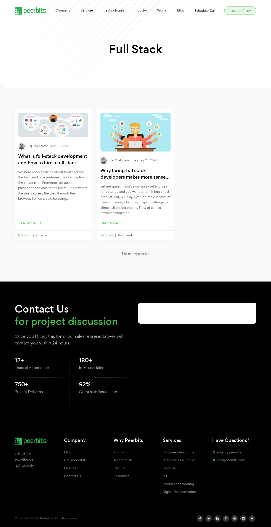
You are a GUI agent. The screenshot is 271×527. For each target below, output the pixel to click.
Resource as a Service (179, 460)
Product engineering (178, 484)
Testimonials (122, 460)
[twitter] (208, 518)
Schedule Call (205, 10)
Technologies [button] (114, 10)
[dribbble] (234, 518)
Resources (121, 476)
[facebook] (200, 518)
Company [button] (62, 10)
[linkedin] (217, 518)
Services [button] (87, 10)
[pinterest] (226, 518)
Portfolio (119, 452)
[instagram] (243, 518)
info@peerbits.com (228, 460)
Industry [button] (141, 10)
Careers (119, 468)
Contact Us (72, 476)
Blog (180, 10)
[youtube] (252, 518)
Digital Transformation (179, 491)
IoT (165, 476)
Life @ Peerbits (75, 460)
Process (70, 468)
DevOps (169, 468)
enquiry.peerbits (226, 452)
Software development (180, 452)
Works (162, 10)
